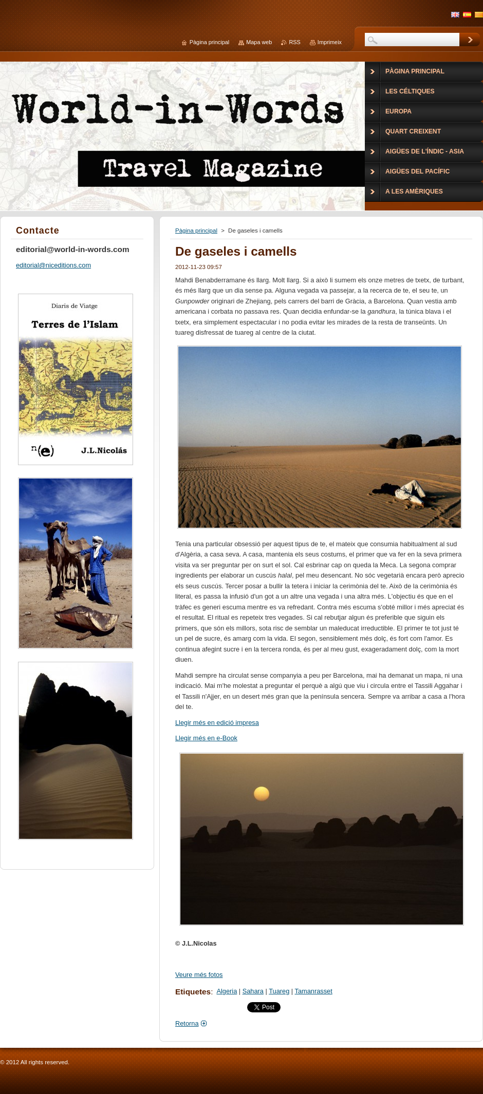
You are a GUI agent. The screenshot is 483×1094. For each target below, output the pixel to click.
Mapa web (259, 42)
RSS (294, 42)
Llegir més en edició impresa (217, 722)
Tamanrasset (313, 991)
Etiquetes (193, 991)
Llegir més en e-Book (206, 738)
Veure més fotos (198, 974)
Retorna (187, 1023)
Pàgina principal (196, 230)
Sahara (253, 991)
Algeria (226, 991)
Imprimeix (330, 42)
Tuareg (279, 991)
